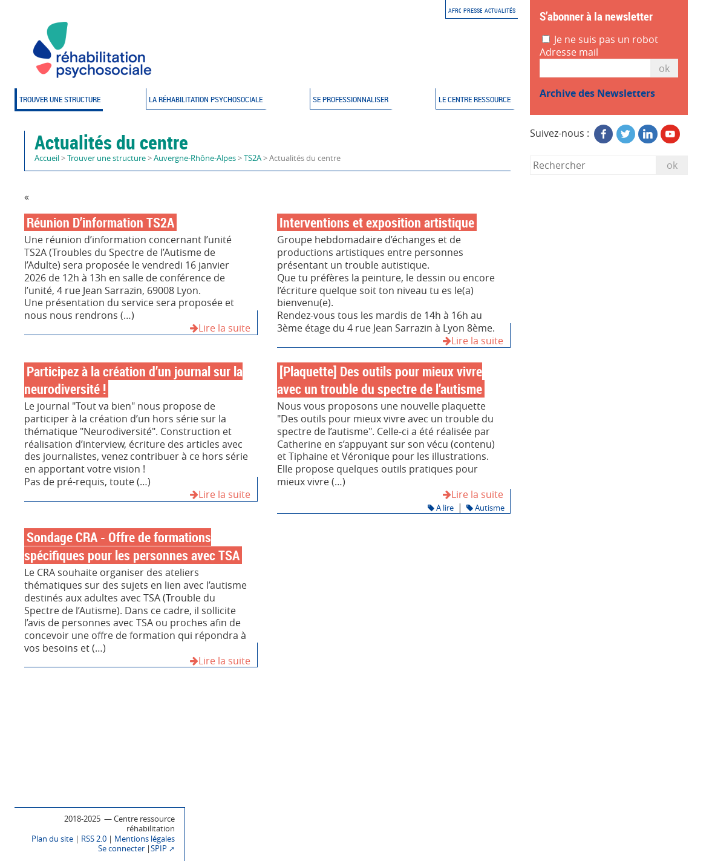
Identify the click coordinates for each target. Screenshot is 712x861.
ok (672, 165)
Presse (473, 10)
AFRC (455, 10)
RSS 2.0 (93, 839)
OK (664, 68)
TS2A (252, 158)
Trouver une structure (59, 99)
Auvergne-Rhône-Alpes (195, 158)
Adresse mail (569, 52)
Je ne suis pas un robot (600, 39)
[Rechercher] (593, 165)
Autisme (485, 508)
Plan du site (52, 839)
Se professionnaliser (350, 99)
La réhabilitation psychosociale (206, 99)
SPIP (159, 848)
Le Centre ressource (475, 99)
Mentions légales (144, 839)
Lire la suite (220, 328)
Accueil (46, 158)
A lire (441, 508)
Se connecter (121, 848)
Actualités (500, 10)
